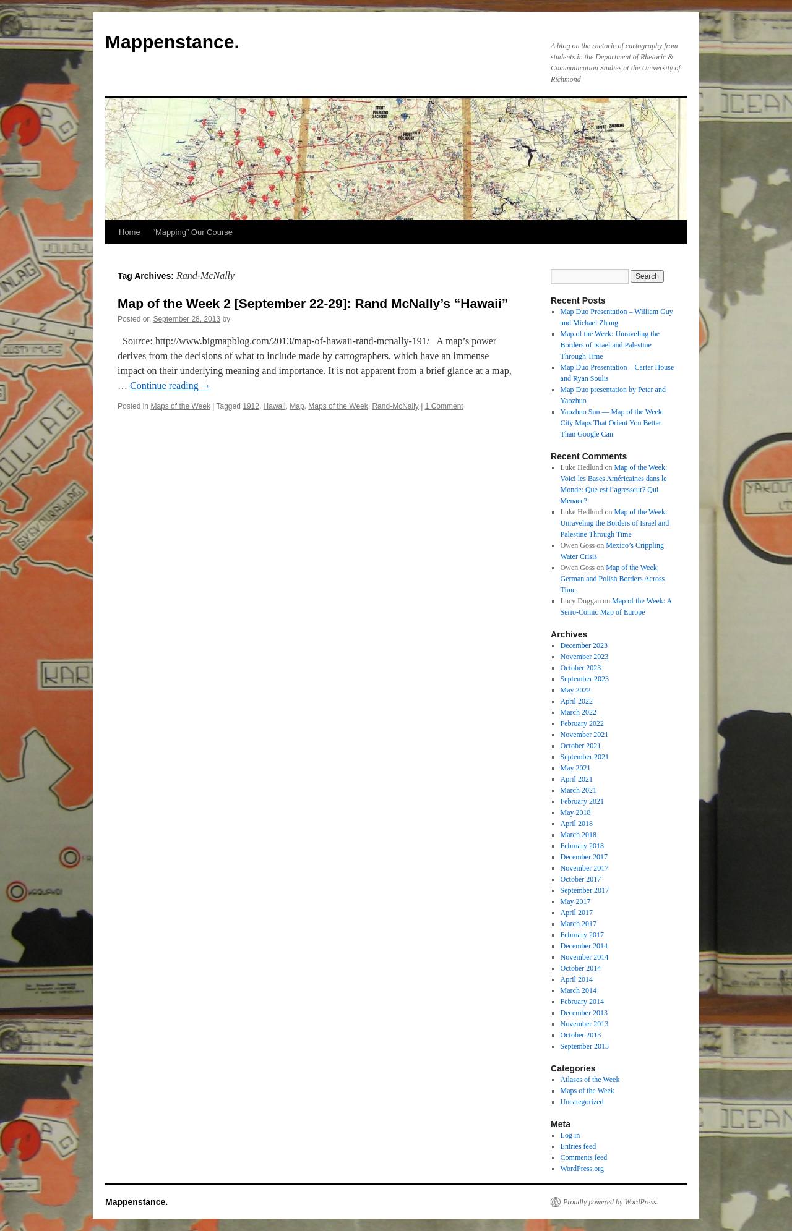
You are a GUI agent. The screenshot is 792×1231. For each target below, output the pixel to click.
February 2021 (582, 801)
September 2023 (585, 679)
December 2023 (584, 645)
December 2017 (584, 857)
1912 (251, 406)
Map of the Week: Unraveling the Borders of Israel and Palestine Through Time (610, 345)
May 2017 (576, 901)
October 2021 (581, 745)
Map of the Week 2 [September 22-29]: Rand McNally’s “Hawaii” (313, 303)
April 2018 (577, 823)
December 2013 (584, 1012)
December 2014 (584, 946)
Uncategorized (582, 1101)
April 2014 (577, 979)
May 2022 (576, 690)
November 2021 (585, 734)
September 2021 (585, 756)
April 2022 (577, 701)
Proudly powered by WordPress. (610, 1202)
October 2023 (581, 667)
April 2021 (577, 779)
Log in (570, 1135)
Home (129, 232)
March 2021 (578, 790)
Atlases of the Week (590, 1079)
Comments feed (584, 1157)
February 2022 (582, 723)
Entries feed (578, 1146)
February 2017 (582, 935)
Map (297, 406)
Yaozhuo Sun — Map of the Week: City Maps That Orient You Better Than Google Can (613, 422)
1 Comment (444, 406)
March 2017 (578, 923)
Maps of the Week (180, 406)
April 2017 (577, 912)
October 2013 (581, 1035)
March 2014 (578, 990)
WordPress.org (582, 1168)
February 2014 (582, 1001)
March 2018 (578, 834)
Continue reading (170, 385)
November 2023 (585, 656)
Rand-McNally (395, 406)
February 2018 (582, 845)
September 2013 (585, 1046)
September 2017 (585, 890)
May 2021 (576, 768)
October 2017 (581, 879)
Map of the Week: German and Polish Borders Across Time (613, 578)
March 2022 (578, 712)
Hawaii (275, 406)
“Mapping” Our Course (193, 232)
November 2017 (585, 868)
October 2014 (581, 968)
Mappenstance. (172, 42)
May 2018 (576, 812)
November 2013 (585, 1024)
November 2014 (585, 957)
